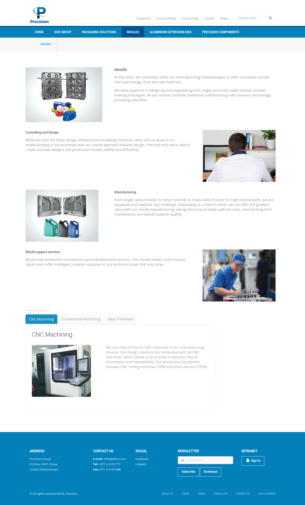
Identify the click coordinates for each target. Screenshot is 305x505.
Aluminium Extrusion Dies (170, 32)
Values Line (220, 493)
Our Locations (266, 493)
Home (39, 32)
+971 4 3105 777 (109, 464)
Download (210, 471)
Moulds (133, 32)
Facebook (142, 459)
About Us (166, 493)
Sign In (253, 460)
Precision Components (220, 32)
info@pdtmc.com (114, 459)
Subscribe (188, 471)
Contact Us (243, 493)
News (224, 18)
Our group (62, 32)
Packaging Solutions (99, 32)
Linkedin (141, 464)
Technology (190, 18)
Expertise (143, 18)
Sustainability (166, 18)
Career (209, 18)
